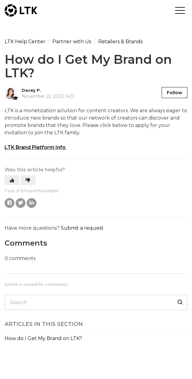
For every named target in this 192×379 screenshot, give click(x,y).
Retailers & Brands (120, 41)
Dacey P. (31, 90)
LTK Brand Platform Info (35, 147)
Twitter (20, 203)
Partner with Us (71, 41)
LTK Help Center (25, 41)
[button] (180, 10)
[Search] (96, 302)
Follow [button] (174, 92)
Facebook (9, 203)
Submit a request (82, 228)
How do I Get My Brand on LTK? (43, 338)
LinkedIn (31, 203)
